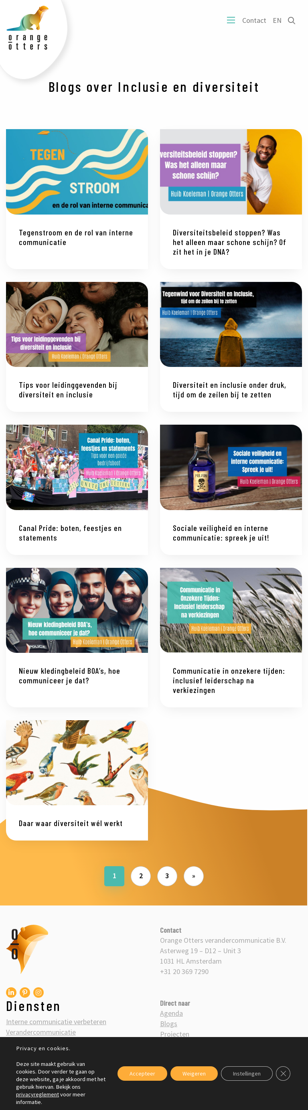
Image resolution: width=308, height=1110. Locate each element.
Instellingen (247, 1073)
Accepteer (142, 1073)
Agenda (171, 1013)
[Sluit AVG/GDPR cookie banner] (283, 1073)
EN (277, 20)
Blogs (168, 1023)
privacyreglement (37, 1094)
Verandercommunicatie (41, 1032)
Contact (254, 20)
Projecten (174, 1034)
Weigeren (194, 1073)
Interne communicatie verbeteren (56, 1021)
